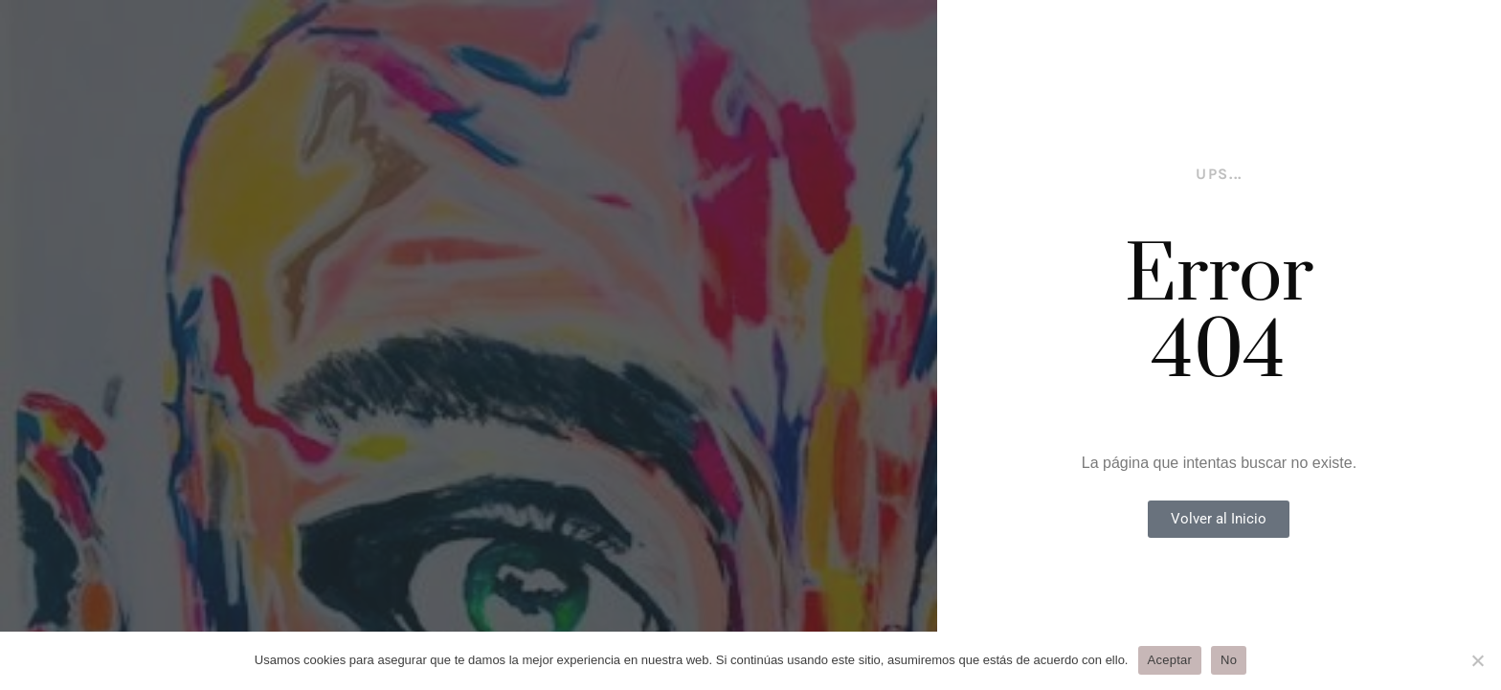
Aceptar (1170, 660)
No (1229, 660)
